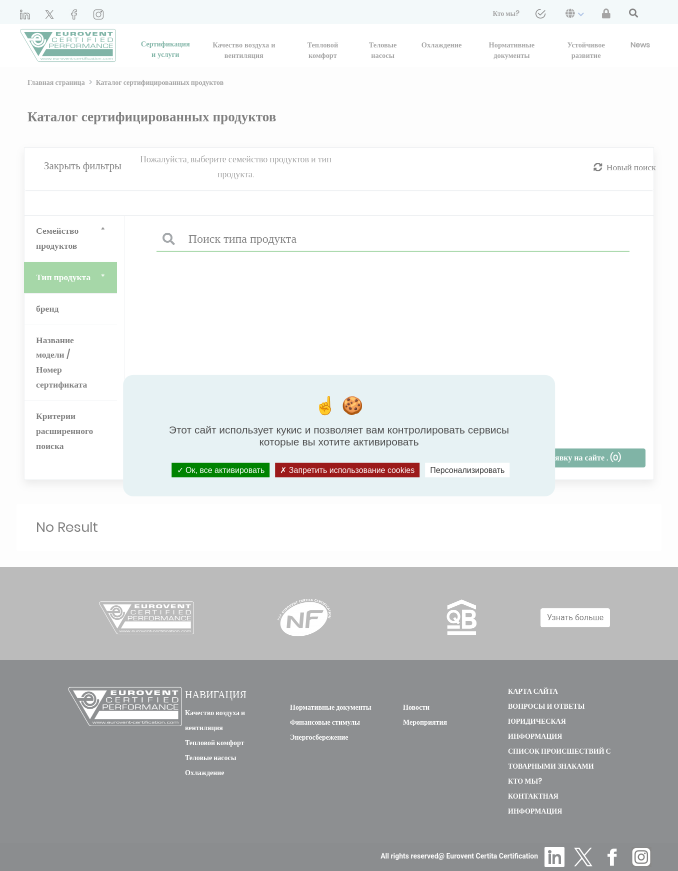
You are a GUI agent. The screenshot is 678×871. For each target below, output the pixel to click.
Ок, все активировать (221, 469)
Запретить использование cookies (347, 469)
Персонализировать (467, 469)
